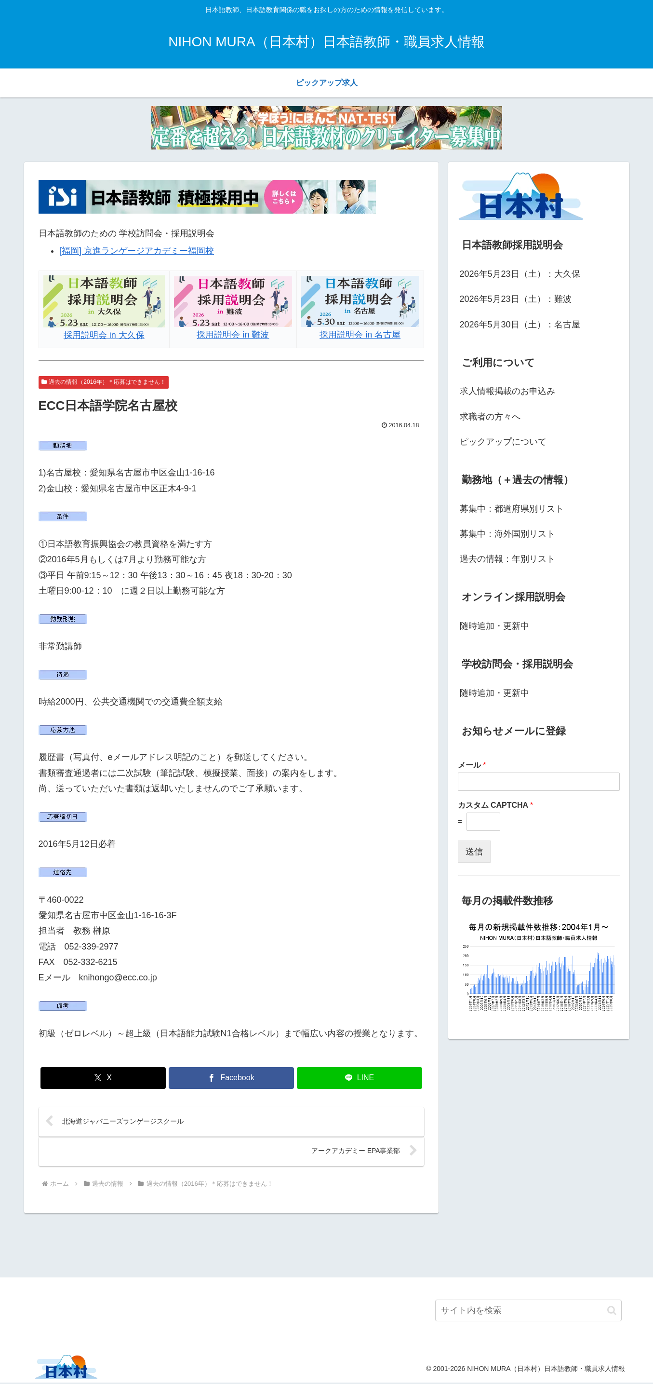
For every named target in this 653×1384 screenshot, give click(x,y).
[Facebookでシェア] (231, 1078)
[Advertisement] (327, 1244)
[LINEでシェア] (359, 1078)
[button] (611, 1311)
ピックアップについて (503, 442)
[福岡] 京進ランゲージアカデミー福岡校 (136, 251)
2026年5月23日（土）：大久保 (520, 274)
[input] (528, 1312)
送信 (474, 851)
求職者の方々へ (490, 416)
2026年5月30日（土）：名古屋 (520, 324)
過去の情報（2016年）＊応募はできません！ (103, 382)
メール (472, 765)
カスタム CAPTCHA (495, 805)
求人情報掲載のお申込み (507, 391)
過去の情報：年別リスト (507, 559)
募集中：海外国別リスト (507, 534)
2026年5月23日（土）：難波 (516, 299)
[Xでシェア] (103, 1078)
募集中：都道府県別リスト (512, 509)
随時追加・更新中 (494, 626)
